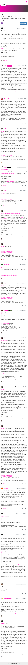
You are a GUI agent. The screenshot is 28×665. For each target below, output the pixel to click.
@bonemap (4, 340)
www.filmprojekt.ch (11, 181)
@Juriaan (3, 213)
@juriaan (3, 623)
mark (5, 28)
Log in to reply (23, 23)
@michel (3, 193)
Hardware (5, 23)
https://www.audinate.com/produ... (9, 173)
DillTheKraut (6, 264)
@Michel (18, 213)
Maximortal (6, 98)
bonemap (6, 310)
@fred (2, 169)
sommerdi (6, 488)
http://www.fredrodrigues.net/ (7, 154)
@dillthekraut (4, 285)
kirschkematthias (7, 584)
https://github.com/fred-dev (6, 155)
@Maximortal (12, 213)
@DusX (13, 406)
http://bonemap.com (5, 323)
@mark (2, 131)
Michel (5, 167)
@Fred (2, 48)
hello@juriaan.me (16, 90)
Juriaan (5, 65)
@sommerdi (4, 516)
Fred (5, 128)
